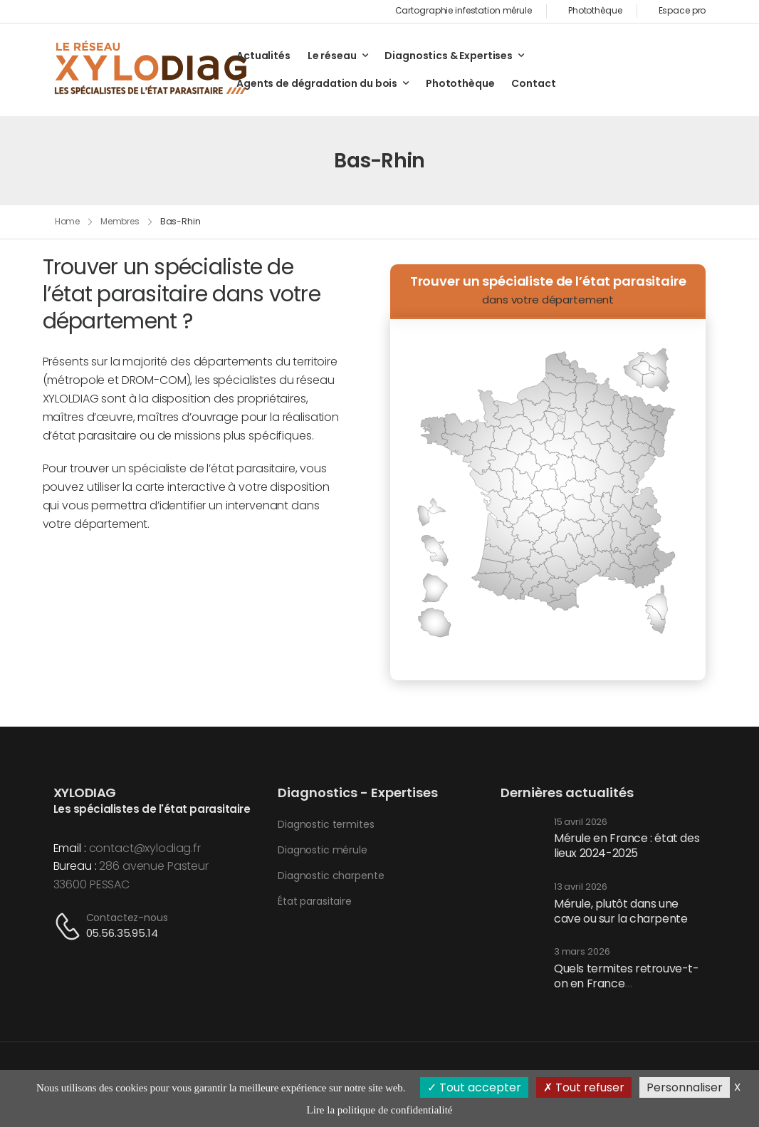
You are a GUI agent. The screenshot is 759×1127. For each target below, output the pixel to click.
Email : (69, 848)
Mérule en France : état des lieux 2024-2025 (626, 845)
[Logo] (151, 69)
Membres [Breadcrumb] (120, 221)
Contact (533, 83)
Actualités (263, 55)
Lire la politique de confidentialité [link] (380, 1110)
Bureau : (75, 866)
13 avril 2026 (580, 887)
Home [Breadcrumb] (67, 221)
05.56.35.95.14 (122, 932)
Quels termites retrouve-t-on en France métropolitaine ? (626, 983)
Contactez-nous (127, 917)
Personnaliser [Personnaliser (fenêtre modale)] (685, 1087)
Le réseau (332, 55)
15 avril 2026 (580, 822)
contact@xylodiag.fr (145, 848)
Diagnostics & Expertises (448, 55)
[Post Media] (522, 840)
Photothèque (460, 83)
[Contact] (69, 926)
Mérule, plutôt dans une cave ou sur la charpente (620, 911)
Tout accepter (474, 1087)
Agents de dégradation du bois (316, 83)
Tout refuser (583, 1087)
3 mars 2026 (581, 952)
